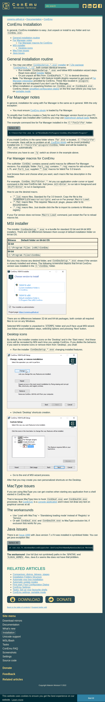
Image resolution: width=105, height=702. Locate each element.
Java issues (19, 53)
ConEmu (25, 4)
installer (49, 66)
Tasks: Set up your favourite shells (30, 604)
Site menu (9, 630)
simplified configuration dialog (44, 92)
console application (47, 515)
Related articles (13, 693)
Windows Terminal (24, 8)
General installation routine (26, 38)
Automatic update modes (25, 596)
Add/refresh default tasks (76, 121)
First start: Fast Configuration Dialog (31, 599)
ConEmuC (28, 515)
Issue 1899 (24, 548)
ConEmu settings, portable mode (29, 607)
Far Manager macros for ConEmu (35, 43)
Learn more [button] (17, 700)
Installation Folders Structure (27, 591)
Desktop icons (25, 48)
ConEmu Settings (22, 601)
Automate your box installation (28, 594)
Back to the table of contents (18, 622)
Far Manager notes (22, 41)
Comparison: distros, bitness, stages (31, 589)
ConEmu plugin (38, 113)
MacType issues (21, 51)
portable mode (23, 94)
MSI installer (19, 46)
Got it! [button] (91, 698)
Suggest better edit (39, 622)
